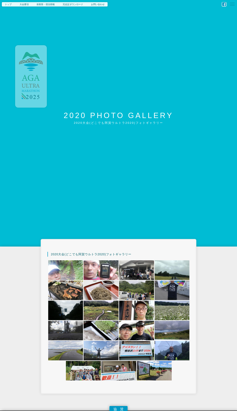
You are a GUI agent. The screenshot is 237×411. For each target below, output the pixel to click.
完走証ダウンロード (73, 4)
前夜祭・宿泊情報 (46, 4)
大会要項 (24, 4)
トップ (8, 4)
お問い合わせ (98, 4)
